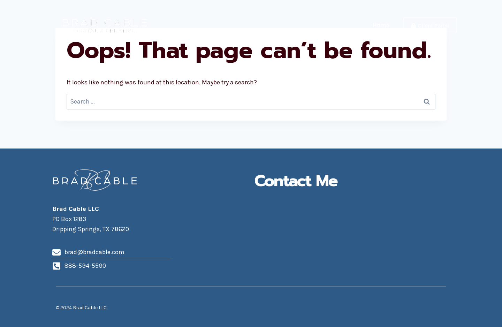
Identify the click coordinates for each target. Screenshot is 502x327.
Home (381, 25)
